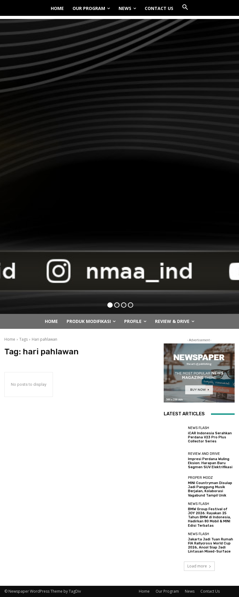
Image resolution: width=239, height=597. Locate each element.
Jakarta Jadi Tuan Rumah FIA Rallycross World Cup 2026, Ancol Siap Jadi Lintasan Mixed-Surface (210, 545)
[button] (185, 7)
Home (9, 339)
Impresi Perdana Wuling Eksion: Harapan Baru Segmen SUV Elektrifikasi (210, 463)
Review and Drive (204, 453)
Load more (199, 566)
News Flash (198, 428)
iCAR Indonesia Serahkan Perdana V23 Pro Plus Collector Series (210, 437)
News (189, 591)
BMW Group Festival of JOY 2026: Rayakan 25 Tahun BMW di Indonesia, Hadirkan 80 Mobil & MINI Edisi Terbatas (209, 517)
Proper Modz (200, 477)
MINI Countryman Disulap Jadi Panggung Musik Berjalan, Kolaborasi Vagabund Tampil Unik (210, 489)
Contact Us (210, 591)
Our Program (167, 591)
